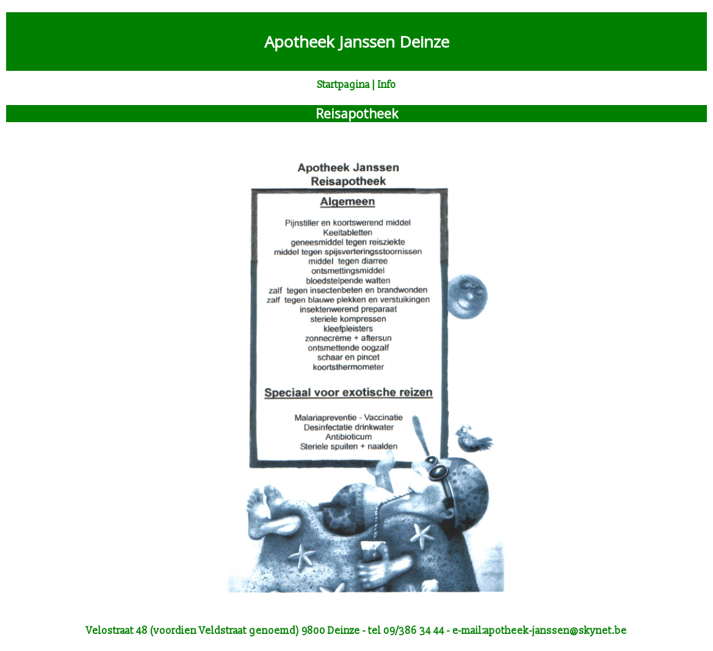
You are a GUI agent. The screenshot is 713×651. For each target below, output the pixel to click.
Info (387, 85)
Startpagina (343, 85)
